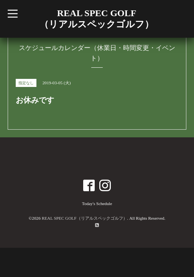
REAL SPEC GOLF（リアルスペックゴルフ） (84, 218)
